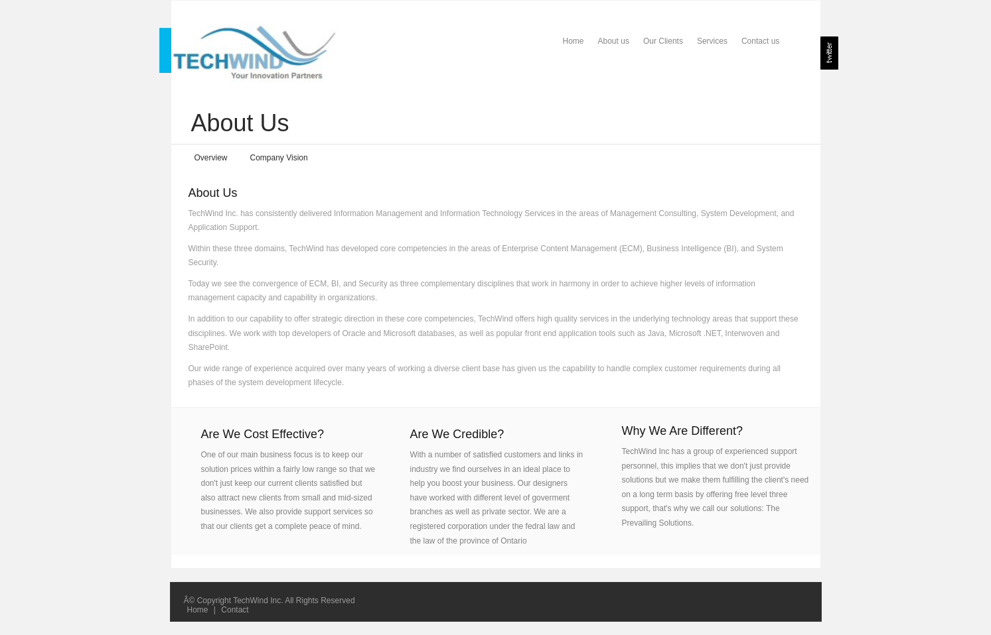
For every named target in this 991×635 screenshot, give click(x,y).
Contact (234, 609)
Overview (211, 157)
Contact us (760, 41)
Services (712, 41)
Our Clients (663, 41)
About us (613, 41)
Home (573, 41)
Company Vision (279, 157)
